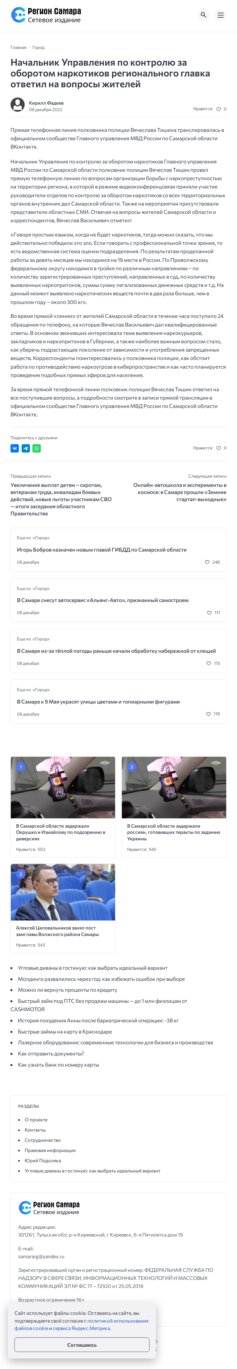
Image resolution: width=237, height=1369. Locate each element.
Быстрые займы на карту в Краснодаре (65, 1031)
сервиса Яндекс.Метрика (81, 1328)
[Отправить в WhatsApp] (36, 448)
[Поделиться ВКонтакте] (14, 448)
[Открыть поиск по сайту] (204, 15)
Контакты (35, 1130)
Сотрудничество (43, 1140)
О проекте (36, 1119)
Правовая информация (50, 1150)
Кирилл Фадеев (46, 103)
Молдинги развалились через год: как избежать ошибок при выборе (101, 979)
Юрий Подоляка (43, 1160)
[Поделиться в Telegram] (26, 448)
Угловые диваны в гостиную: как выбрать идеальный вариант (93, 967)
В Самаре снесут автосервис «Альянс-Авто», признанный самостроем (103, 600)
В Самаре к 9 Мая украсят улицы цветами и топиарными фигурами (98, 701)
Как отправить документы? (51, 1053)
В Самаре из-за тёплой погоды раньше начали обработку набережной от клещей (116, 651)
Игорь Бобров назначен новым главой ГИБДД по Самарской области (102, 549)
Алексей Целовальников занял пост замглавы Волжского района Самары (57, 931)
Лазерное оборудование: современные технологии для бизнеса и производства (115, 1042)
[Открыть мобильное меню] (221, 15)
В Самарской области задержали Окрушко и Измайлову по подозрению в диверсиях (60, 832)
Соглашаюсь (82, 1345)
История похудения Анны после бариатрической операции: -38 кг (98, 1020)
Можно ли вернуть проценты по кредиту (67, 989)
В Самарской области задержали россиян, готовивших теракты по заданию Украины (173, 832)
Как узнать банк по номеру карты (58, 1064)
